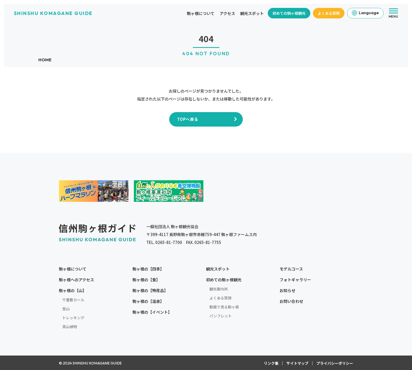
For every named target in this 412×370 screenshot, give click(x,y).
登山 (66, 308)
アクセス (227, 13)
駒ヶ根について (200, 13)
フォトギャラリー (295, 279)
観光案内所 (218, 288)
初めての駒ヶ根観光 (289, 13)
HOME (45, 59)
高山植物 (69, 326)
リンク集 (271, 363)
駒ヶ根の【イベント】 (152, 311)
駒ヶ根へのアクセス (76, 279)
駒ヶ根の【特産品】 (150, 290)
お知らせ (287, 290)
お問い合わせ (291, 301)
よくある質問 (329, 13)
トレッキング (73, 317)
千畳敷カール (73, 299)
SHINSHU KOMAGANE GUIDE (53, 13)
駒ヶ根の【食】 (146, 279)
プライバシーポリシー (334, 363)
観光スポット (252, 13)
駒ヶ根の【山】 (72, 290)
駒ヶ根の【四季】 (148, 268)
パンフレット (220, 315)
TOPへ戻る (187, 119)
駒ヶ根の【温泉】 (148, 301)
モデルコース (291, 268)
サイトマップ (297, 363)
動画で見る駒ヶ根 (224, 306)
